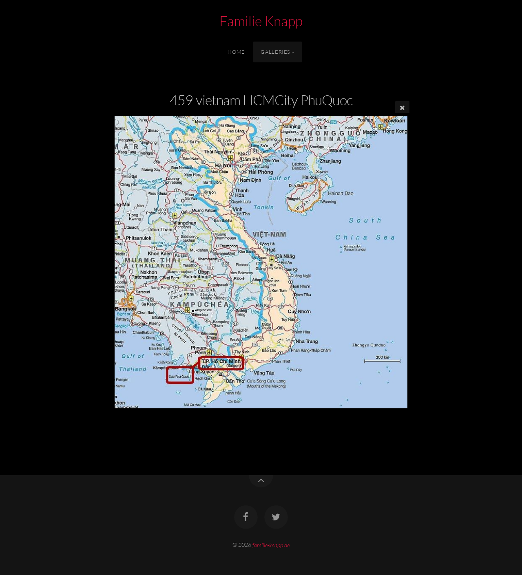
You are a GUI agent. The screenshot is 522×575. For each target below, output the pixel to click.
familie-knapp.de (271, 544)
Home (236, 51)
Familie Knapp (261, 20)
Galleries (275, 51)
